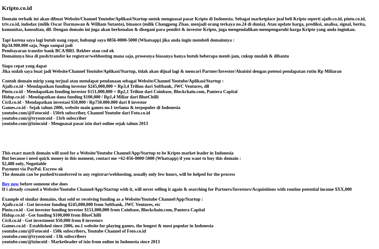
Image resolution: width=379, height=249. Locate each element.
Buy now (10, 183)
